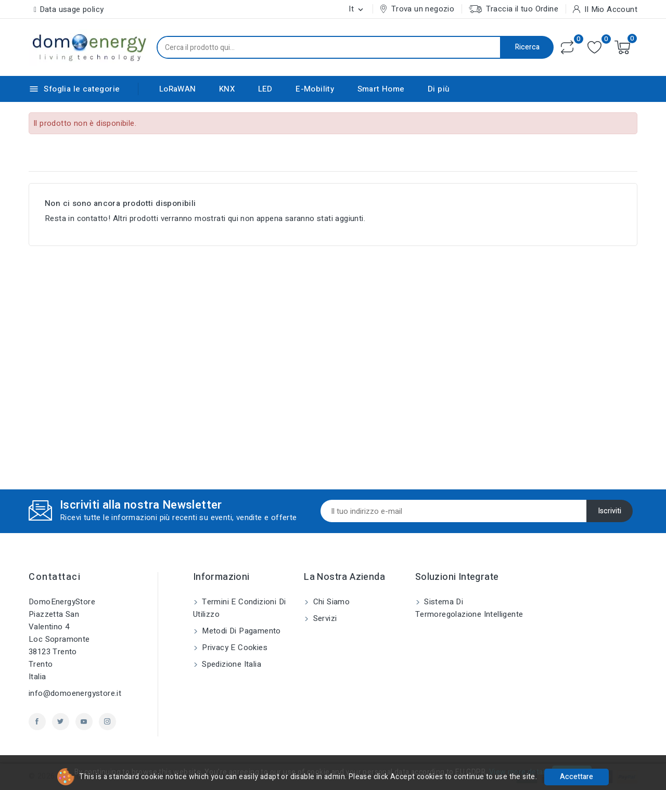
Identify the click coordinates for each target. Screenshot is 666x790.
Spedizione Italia (230, 664)
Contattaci (55, 577)
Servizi (324, 618)
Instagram (107, 721)
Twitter (60, 721)
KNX (227, 89)
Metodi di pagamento (240, 631)
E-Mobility (315, 89)
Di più (439, 89)
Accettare (576, 776)
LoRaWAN (177, 89)
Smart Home (381, 89)
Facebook (37, 721)
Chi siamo (330, 601)
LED (265, 89)
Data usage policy (72, 9)
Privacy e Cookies (233, 647)
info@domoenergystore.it (75, 693)
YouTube (84, 721)
